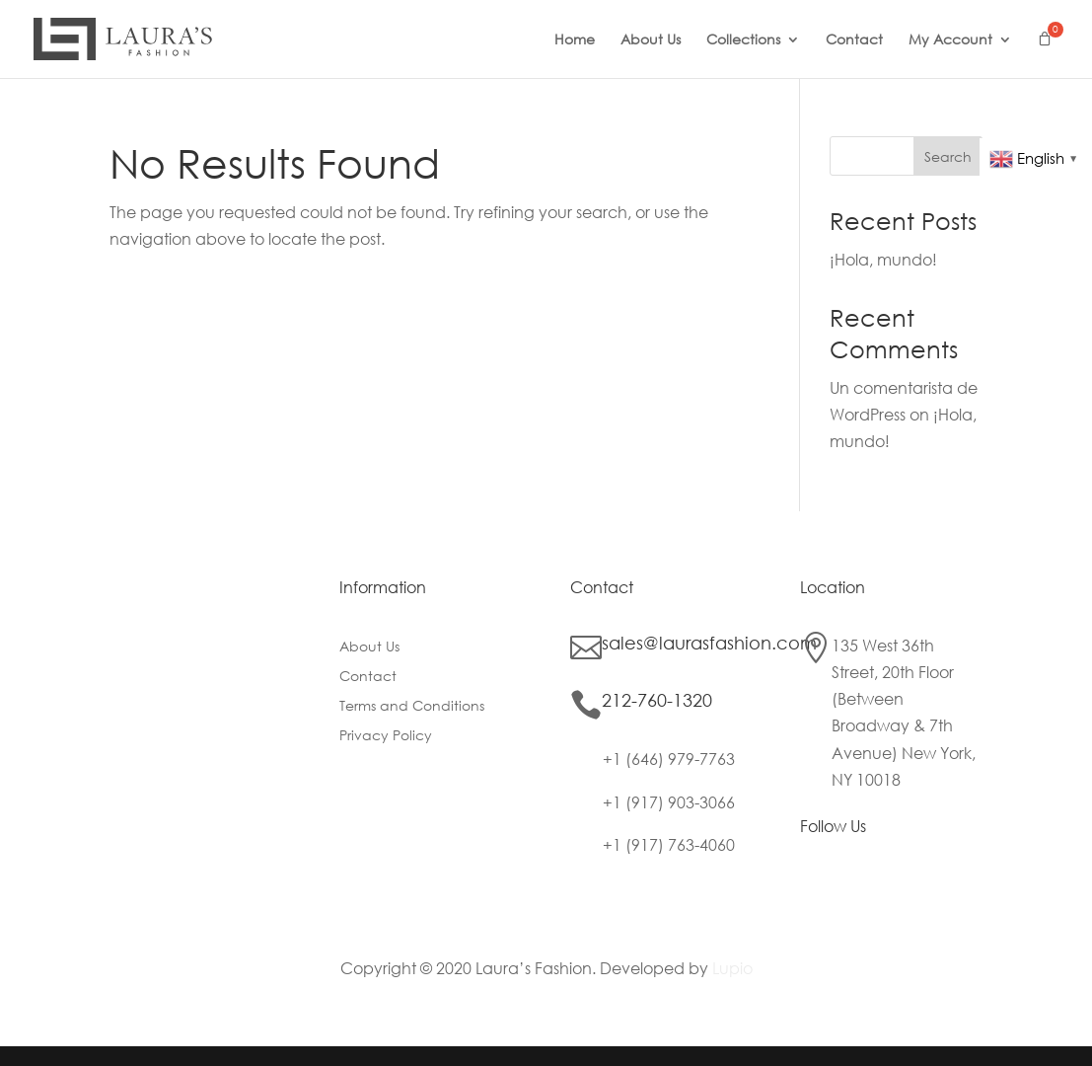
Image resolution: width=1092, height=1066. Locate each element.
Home (574, 40)
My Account (950, 40)
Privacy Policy (385, 736)
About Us (650, 40)
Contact (854, 40)
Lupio (732, 967)
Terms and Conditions (411, 707)
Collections (743, 40)
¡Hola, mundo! (883, 259)
